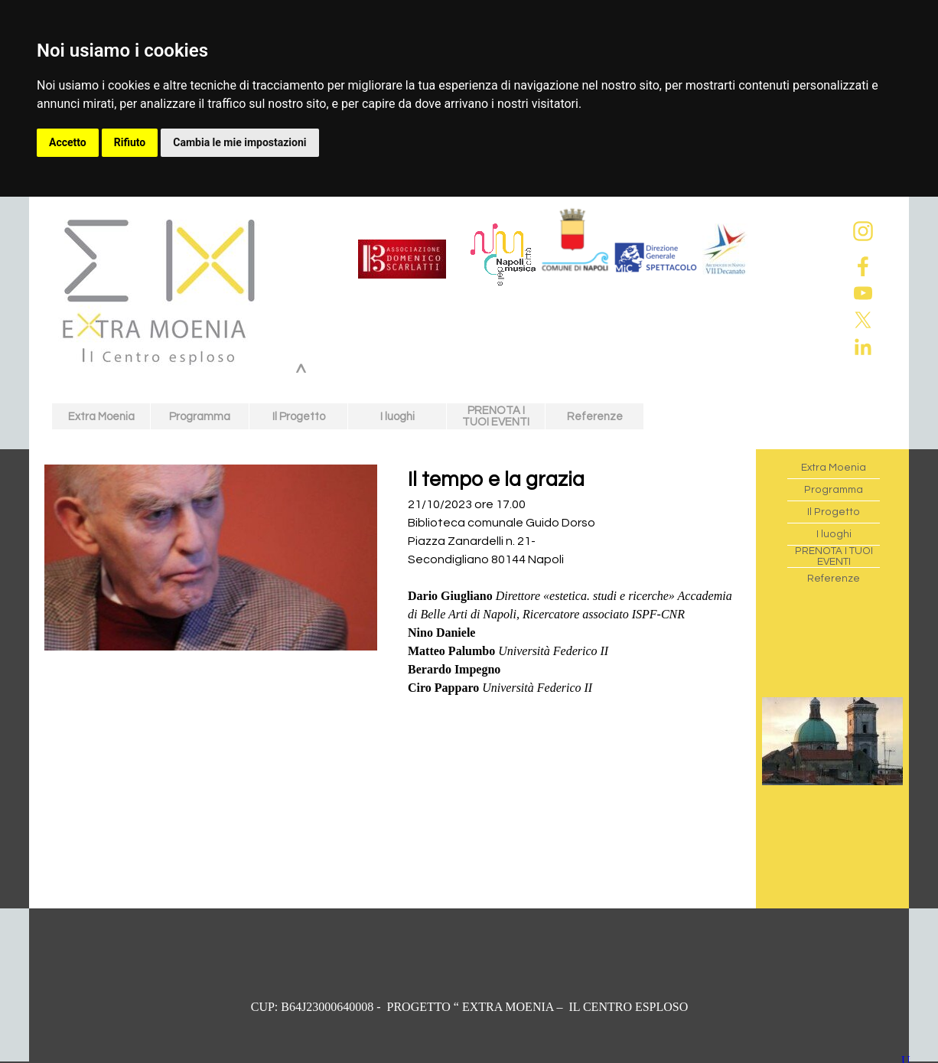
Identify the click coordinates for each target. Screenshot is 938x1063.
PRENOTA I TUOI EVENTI (495, 416)
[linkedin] (863, 346)
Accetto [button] (67, 142)
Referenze (595, 416)
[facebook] (863, 266)
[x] (863, 319)
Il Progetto (298, 416)
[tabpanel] (574, 590)
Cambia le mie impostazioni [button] (239, 142)
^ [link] (301, 374)
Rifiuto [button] (130, 142)
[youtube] (863, 293)
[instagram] (863, 231)
